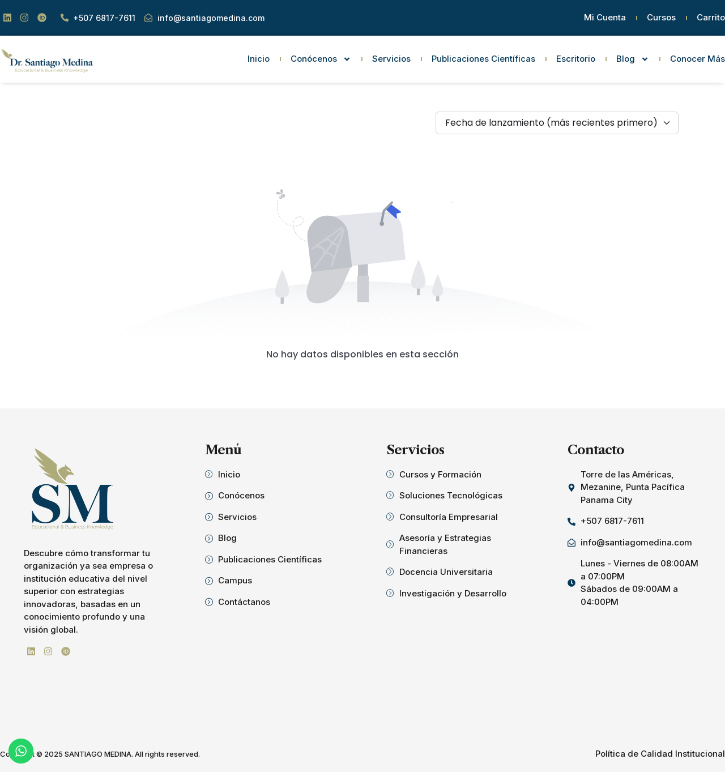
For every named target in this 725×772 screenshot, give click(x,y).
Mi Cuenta (605, 17)
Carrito (711, 17)
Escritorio (575, 58)
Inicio (259, 58)
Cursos (661, 17)
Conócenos (321, 59)
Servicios (391, 58)
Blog (632, 59)
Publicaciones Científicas (483, 58)
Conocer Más (697, 58)
